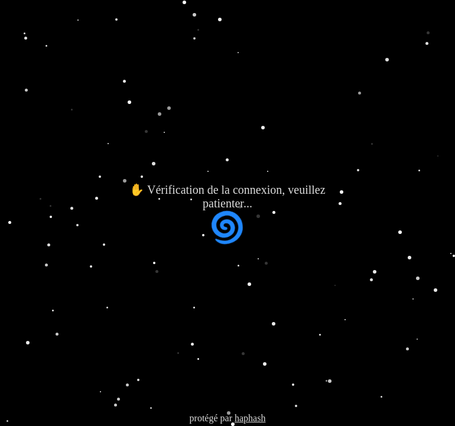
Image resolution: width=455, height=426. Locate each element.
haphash (250, 418)
